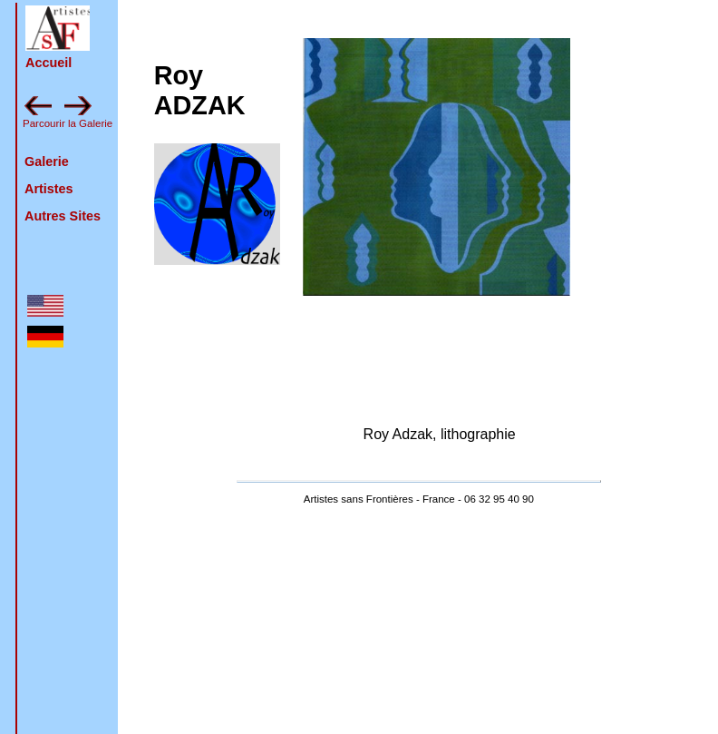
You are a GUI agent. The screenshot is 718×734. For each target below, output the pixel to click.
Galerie (46, 161)
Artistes (48, 188)
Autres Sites (62, 216)
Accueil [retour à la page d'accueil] (48, 62)
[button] (57, 28)
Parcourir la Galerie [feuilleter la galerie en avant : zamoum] (67, 123)
